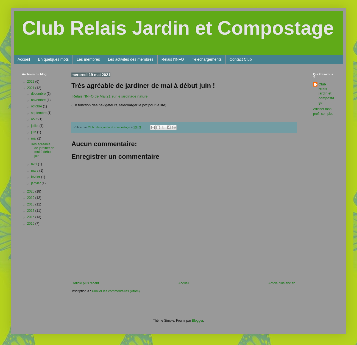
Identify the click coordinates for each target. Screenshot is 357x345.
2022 (31, 82)
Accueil (24, 59)
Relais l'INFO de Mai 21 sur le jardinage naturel (110, 96)
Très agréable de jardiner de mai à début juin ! (42, 150)
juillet (35, 126)
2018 (31, 204)
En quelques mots (53, 59)
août (34, 119)
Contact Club (241, 59)
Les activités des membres (131, 59)
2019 (31, 198)
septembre (39, 113)
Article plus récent (86, 283)
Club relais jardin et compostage (326, 93)
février (36, 177)
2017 (31, 211)
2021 (31, 88)
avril (34, 164)
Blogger (197, 320)
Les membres (88, 59)
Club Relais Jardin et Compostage (178, 28)
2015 (31, 224)
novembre (39, 100)
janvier (36, 183)
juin (34, 132)
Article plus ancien (282, 283)
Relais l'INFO (172, 59)
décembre (39, 94)
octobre (37, 106)
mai (34, 138)
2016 (31, 217)
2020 (31, 191)
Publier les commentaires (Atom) (116, 291)
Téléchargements (207, 59)
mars (35, 170)
